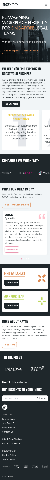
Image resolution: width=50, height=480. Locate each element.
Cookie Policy (9, 455)
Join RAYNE (8, 423)
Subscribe (41, 398)
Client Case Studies (12, 439)
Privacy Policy (9, 451)
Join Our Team (31, 50)
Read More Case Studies (16, 205)
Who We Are (8, 427)
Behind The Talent (11, 443)
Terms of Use (8, 459)
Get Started (12, 282)
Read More (12, 249)
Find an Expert (11, 50)
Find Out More (11, 104)
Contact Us (7, 432)
